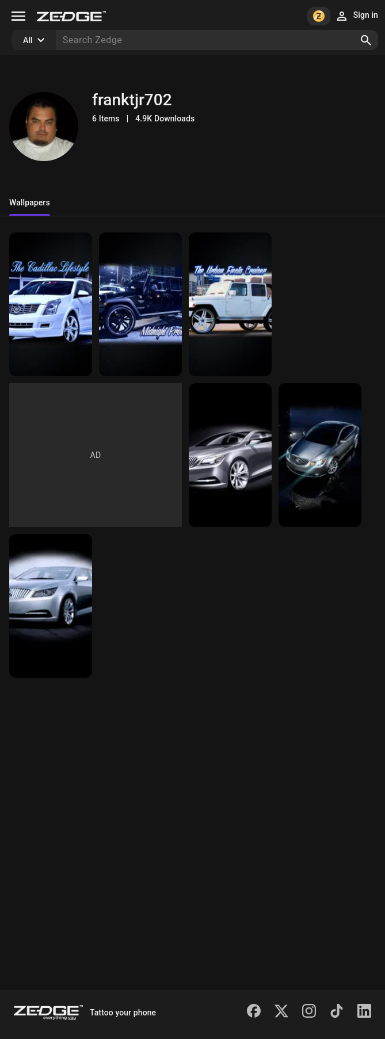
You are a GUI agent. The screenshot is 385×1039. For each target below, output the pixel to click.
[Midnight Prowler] (140, 304)
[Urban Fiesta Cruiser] (230, 304)
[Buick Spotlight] (50, 606)
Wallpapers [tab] (29, 202)
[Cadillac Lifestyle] (50, 304)
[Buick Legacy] (230, 455)
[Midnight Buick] (320, 455)
